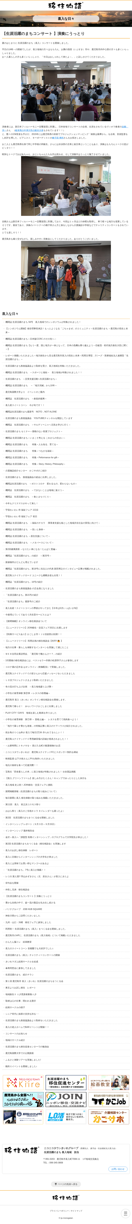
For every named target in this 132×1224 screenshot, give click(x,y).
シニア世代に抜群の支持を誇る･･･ (22, 1014)
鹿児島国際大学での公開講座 (19, 1053)
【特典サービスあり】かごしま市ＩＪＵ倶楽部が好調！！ (33, 634)
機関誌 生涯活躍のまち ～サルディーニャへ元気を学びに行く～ (38, 425)
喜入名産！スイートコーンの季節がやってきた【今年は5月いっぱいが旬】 (42, 608)
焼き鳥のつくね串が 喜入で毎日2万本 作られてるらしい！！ (35, 732)
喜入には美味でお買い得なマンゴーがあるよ (27, 863)
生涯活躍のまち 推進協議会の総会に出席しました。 (31, 477)
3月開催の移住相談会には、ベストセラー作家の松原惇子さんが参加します (42, 660)
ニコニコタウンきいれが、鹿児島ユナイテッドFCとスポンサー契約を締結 (41, 752)
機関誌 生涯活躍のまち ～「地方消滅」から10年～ (31, 385)
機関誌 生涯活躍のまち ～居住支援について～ (27, 536)
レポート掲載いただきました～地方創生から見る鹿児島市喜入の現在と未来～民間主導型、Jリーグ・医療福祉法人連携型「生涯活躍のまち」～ (66, 357)
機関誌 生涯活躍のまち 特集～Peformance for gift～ (32, 457)
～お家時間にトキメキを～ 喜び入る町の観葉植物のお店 (32, 745)
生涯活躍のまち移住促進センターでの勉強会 (27, 1046)
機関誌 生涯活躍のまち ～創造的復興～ (26, 398)
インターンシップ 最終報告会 (20, 830)
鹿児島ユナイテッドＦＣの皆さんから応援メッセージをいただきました (40, 673)
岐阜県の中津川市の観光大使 (29, 130)
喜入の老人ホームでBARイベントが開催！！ (27, 1027)
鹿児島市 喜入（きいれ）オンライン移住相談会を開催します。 (36, 700)
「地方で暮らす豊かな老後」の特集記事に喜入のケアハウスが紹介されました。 (44, 726)
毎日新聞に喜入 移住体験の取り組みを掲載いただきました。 (35, 798)
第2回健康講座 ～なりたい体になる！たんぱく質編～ (31, 549)
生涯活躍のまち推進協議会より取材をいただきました (31, 1020)
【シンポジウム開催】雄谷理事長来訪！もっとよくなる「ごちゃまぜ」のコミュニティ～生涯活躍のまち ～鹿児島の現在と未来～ (66, 330)
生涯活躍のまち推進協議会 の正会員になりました (29, 588)
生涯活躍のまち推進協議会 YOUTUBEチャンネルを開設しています (39, 418)
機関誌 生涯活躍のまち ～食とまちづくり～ (28, 497)
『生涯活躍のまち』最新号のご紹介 (23, 601)
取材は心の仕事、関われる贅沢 (20, 1001)
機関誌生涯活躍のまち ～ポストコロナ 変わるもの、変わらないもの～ (41, 484)
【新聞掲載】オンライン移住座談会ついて (26, 621)
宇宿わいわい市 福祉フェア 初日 (21, 516)
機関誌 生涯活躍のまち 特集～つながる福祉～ (29, 451)
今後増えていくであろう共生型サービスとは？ (28, 614)
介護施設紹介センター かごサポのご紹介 (26, 470)
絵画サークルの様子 (15, 1007)
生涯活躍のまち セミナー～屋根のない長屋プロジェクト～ (34, 431)
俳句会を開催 (12, 883)
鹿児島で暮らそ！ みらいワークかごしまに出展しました (33, 706)
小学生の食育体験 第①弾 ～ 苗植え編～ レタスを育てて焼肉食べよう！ (42, 719)
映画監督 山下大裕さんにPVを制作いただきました (30, 758)
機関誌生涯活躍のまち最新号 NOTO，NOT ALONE (32, 412)
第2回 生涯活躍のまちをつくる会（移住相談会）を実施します (35, 844)
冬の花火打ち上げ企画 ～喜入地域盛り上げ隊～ (29, 686)
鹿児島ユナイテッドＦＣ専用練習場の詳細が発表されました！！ (37, 739)
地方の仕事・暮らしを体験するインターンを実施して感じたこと (37, 647)
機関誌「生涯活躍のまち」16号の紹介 (24, 582)
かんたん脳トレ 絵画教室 (18, 942)
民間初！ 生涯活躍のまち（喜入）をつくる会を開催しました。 (36, 929)
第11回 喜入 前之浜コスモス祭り (24, 804)
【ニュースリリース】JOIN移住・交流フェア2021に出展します (36, 628)
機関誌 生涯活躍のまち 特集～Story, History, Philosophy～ (35, 464)
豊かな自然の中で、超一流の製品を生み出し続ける (30, 902)
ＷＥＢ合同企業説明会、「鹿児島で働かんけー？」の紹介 (33, 654)
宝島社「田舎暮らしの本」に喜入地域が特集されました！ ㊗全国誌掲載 (40, 772)
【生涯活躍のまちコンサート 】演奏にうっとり (28, 896)
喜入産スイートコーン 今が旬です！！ (25, 405)
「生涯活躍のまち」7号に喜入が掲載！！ (25, 870)
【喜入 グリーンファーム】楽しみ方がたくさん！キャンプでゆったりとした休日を (46, 778)
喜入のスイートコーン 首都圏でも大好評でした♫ (29, 948)
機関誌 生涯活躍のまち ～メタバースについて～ (29, 542)
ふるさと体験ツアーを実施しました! (23, 1060)
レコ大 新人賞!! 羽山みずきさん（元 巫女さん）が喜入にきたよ (37, 876)
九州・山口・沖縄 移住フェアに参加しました (28, 922)
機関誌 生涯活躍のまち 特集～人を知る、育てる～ (31, 444)
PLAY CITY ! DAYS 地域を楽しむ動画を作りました (31, 713)
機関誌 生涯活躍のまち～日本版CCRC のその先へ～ (30, 339)
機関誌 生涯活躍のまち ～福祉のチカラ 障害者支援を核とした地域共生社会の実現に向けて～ (52, 523)
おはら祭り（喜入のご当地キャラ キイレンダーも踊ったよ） (35, 811)
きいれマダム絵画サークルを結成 (21, 961)
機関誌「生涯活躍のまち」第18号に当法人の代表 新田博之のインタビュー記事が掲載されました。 (53, 569)
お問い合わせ (118, 1169)
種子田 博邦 (58, 138)
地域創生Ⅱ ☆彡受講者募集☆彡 (20, 994)
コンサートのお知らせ (16, 1033)
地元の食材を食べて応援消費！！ (21, 765)
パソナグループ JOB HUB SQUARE (23, 909)
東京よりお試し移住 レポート (20, 988)
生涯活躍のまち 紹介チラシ (19, 974)
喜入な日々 (10, 314)
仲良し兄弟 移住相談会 (17, 889)
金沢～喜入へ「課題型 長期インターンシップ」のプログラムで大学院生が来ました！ (47, 837)
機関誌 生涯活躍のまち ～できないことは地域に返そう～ (34, 490)
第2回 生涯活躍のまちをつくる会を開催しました (30, 817)
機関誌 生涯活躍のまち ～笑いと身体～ (25, 529)
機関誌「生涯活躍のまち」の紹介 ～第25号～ (28, 556)
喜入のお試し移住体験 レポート (22, 850)
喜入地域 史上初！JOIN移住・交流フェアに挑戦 (28, 785)
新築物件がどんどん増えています (21, 562)
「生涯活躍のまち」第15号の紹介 (21, 595)
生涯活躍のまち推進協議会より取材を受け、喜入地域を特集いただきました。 (43, 366)
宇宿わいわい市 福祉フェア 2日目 (21, 510)
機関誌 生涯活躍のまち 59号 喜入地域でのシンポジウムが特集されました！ (43, 322)
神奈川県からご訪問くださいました (22, 916)
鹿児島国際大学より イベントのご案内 (25, 392)
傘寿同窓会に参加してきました (20, 968)
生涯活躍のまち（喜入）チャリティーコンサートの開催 (32, 955)
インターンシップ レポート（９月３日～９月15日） (30, 824)
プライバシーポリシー (59, 1211)
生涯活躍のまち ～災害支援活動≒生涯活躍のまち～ (31, 379)
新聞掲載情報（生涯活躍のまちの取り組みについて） (31, 791)
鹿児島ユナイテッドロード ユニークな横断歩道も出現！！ (34, 575)
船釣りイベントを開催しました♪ (21, 1066)
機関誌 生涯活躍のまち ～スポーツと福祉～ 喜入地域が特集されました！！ (43, 372)
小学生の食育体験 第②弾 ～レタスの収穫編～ (28, 693)
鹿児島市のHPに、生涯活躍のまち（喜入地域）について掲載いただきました (42, 935)
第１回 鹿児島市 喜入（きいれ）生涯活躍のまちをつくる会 (34, 981)
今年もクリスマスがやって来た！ (21, 503)
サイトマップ (76, 1211)
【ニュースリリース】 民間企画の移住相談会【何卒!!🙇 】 (34, 641)
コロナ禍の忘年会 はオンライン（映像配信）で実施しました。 (36, 667)
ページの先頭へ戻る (67, 1184)
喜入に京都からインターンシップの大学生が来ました (31, 857)
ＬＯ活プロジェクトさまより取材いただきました (29, 680)
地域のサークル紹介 (15, 1040)
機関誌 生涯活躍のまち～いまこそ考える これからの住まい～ (35, 438)
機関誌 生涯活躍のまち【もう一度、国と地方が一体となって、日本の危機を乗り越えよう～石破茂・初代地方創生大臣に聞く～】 (66, 347)
